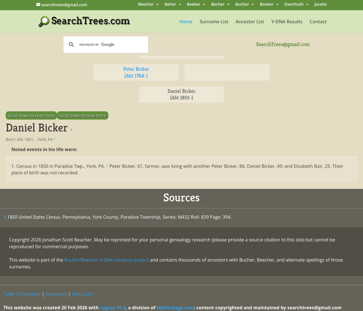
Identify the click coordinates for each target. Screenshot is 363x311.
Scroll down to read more (31, 115)
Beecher (146, 5)
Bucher (242, 5)
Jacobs (321, 5)
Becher (218, 5)
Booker (266, 5)
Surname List (214, 22)
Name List (82, 294)
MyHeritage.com (175, 307)
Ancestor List (250, 22)
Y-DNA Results (287, 22)
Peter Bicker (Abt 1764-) (136, 72)
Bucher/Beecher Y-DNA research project (106, 260)
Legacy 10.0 (113, 307)
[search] (104, 44)
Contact (318, 22)
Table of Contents (22, 294)
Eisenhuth (294, 5)
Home (185, 22)
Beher (170, 5)
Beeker (194, 5)
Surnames (56, 294)
